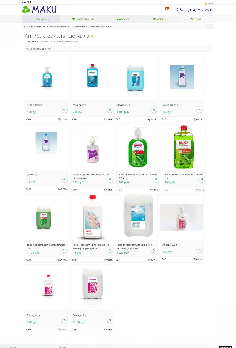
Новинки (44, 41)
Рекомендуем (72, 41)
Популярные (56, 41)
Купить (62, 119)
